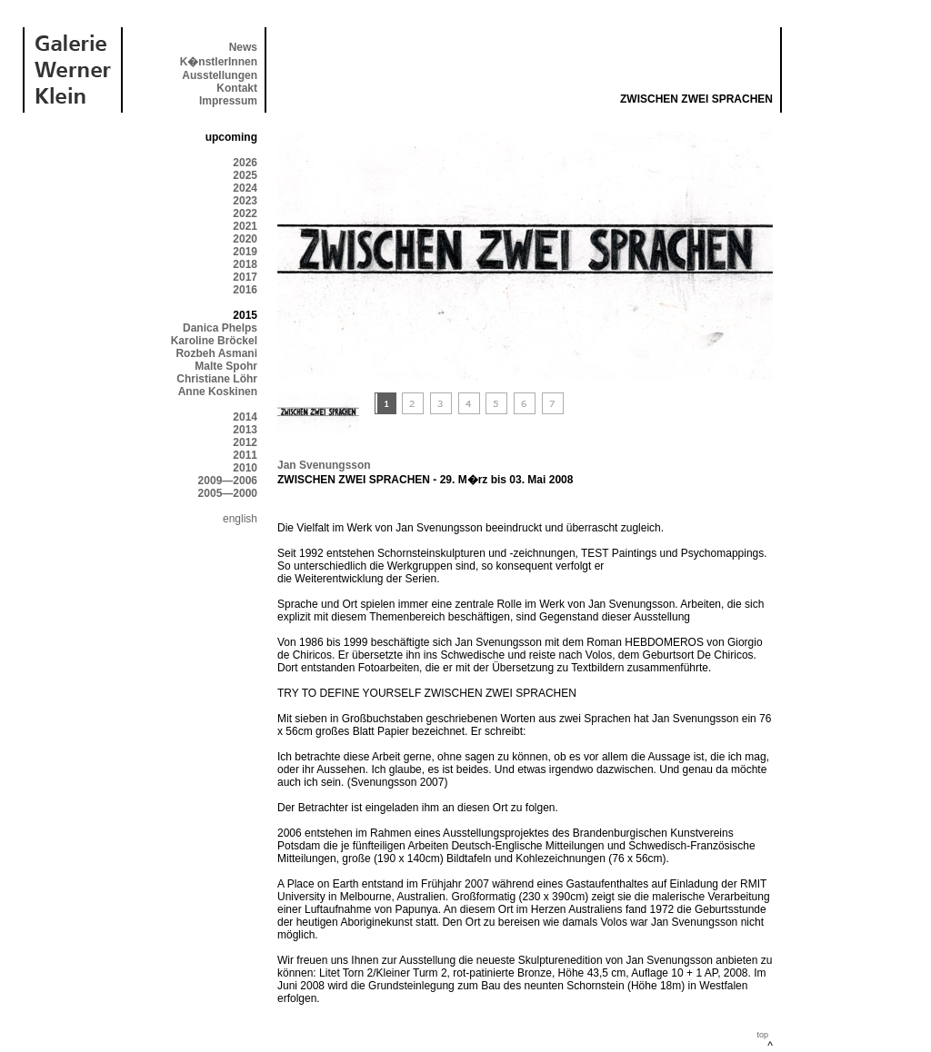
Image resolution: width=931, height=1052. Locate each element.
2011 (245, 455)
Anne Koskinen (217, 391)
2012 (245, 442)
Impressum (228, 100)
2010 (245, 467)
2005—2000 (227, 493)
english (240, 518)
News (243, 47)
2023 (245, 200)
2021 (245, 226)
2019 (245, 251)
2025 (245, 175)
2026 (245, 162)
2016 (245, 289)
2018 (245, 264)
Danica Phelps (220, 328)
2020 (245, 239)
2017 (245, 277)
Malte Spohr (226, 366)
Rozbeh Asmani (216, 353)
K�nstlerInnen (218, 61)
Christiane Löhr (216, 378)
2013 (245, 429)
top (762, 1034)
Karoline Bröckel (214, 340)
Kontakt (236, 88)
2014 (245, 417)
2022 (245, 213)
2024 (245, 188)
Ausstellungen (219, 75)
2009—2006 (227, 480)
